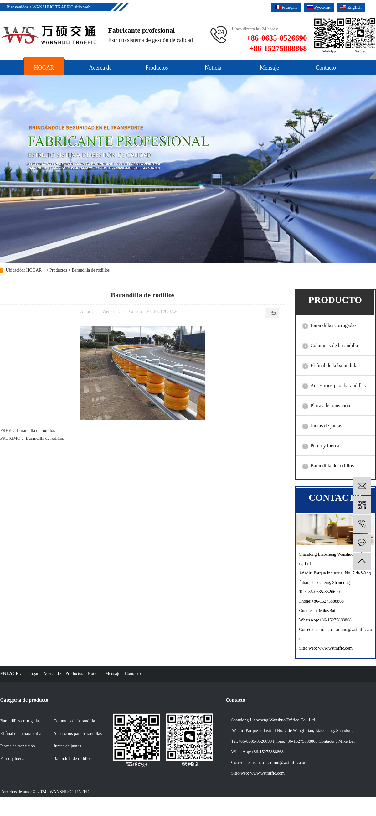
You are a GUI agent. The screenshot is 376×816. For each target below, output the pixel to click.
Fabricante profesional (141, 30)
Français (286, 7)
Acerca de (52, 673)
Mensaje (112, 673)
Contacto (133, 673)
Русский (319, 7)
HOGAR (34, 270)
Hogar (33, 673)
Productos (58, 270)
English (351, 7)
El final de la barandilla (334, 365)
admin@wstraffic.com (287, 762)
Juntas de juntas (326, 425)
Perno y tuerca (325, 445)
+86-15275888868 (335, 620)
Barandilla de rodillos (91, 270)
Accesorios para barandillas (338, 385)
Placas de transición (330, 405)
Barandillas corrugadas (334, 325)
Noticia (94, 673)
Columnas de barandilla (334, 345)
